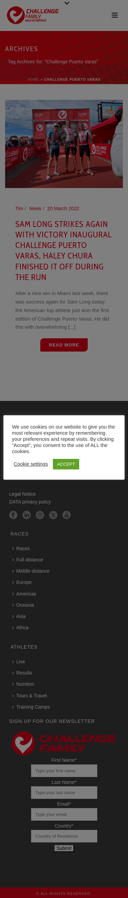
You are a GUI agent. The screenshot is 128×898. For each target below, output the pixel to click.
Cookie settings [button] (31, 464)
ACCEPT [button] (66, 464)
